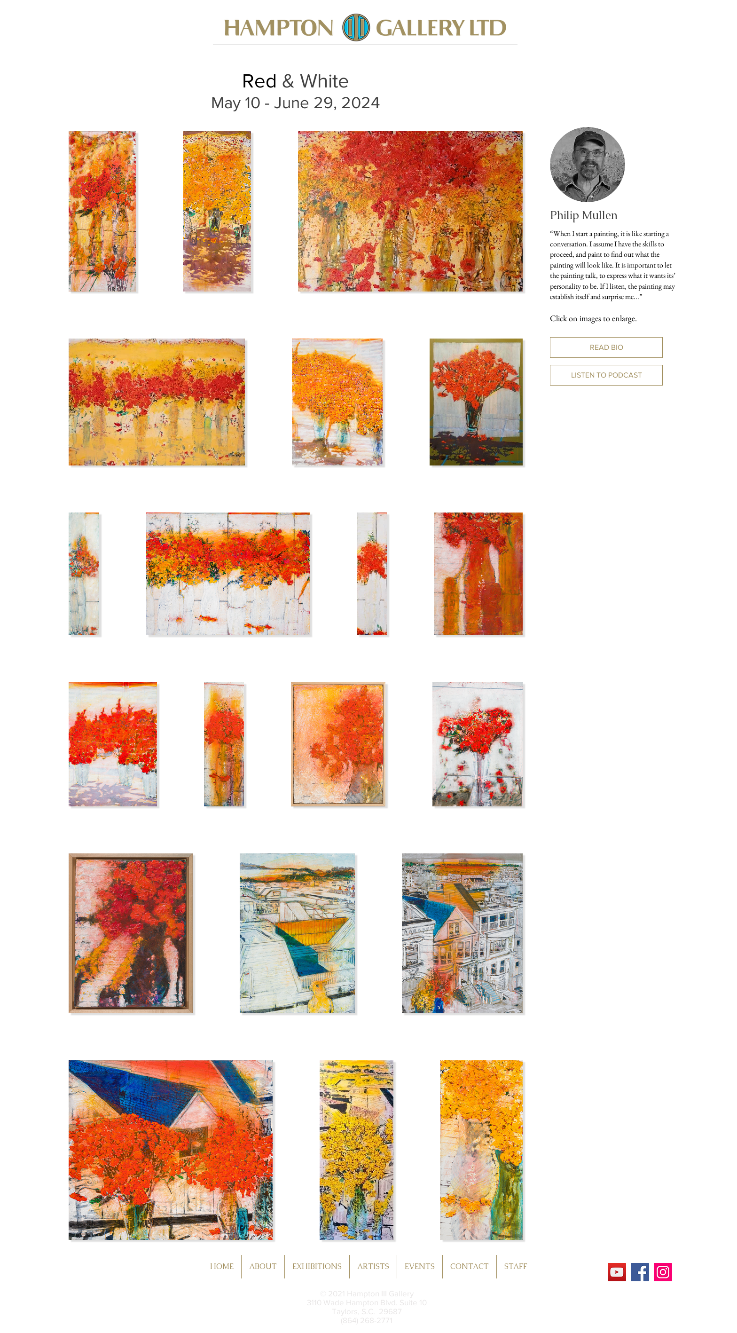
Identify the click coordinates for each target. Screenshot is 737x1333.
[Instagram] (663, 1272)
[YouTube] (617, 1272)
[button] (606, 347)
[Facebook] (640, 1272)
